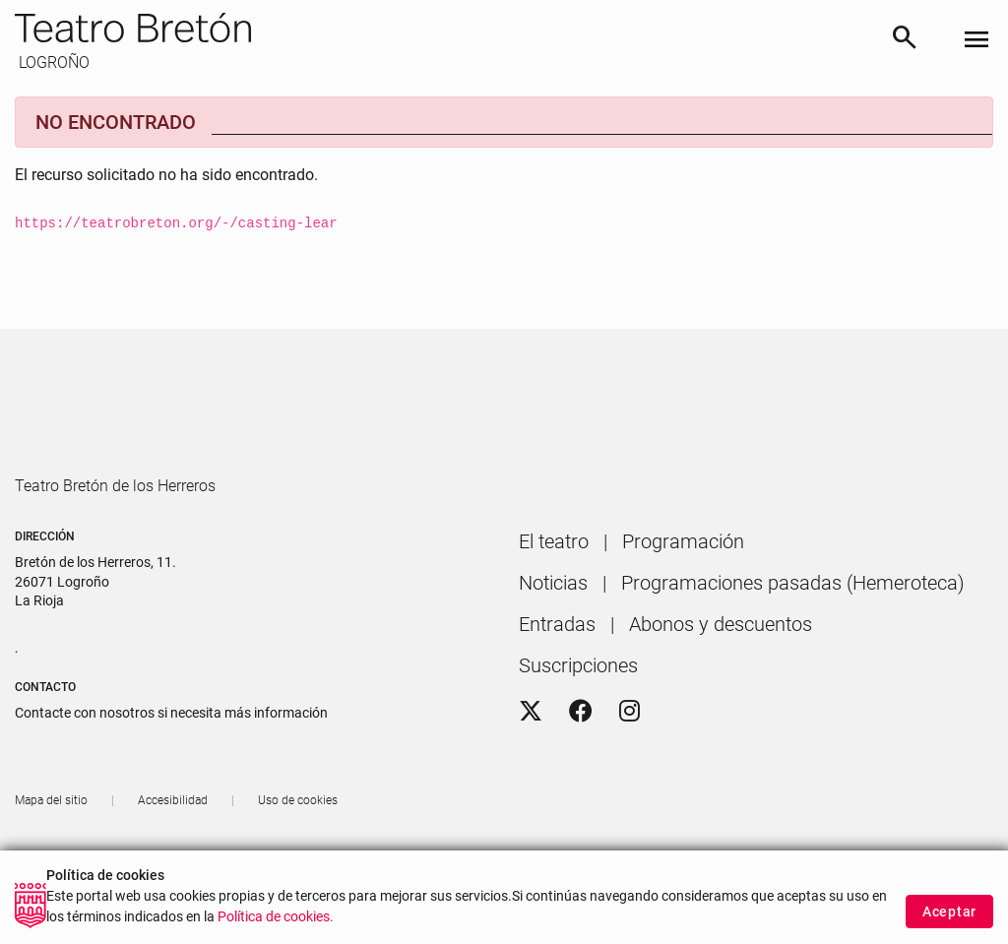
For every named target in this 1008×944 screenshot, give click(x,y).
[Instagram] (629, 768)
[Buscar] (904, 41)
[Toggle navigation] (976, 41)
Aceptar (949, 919)
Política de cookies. (276, 924)
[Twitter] (530, 768)
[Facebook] (581, 768)
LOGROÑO (52, 62)
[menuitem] (554, 597)
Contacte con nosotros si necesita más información (171, 769)
